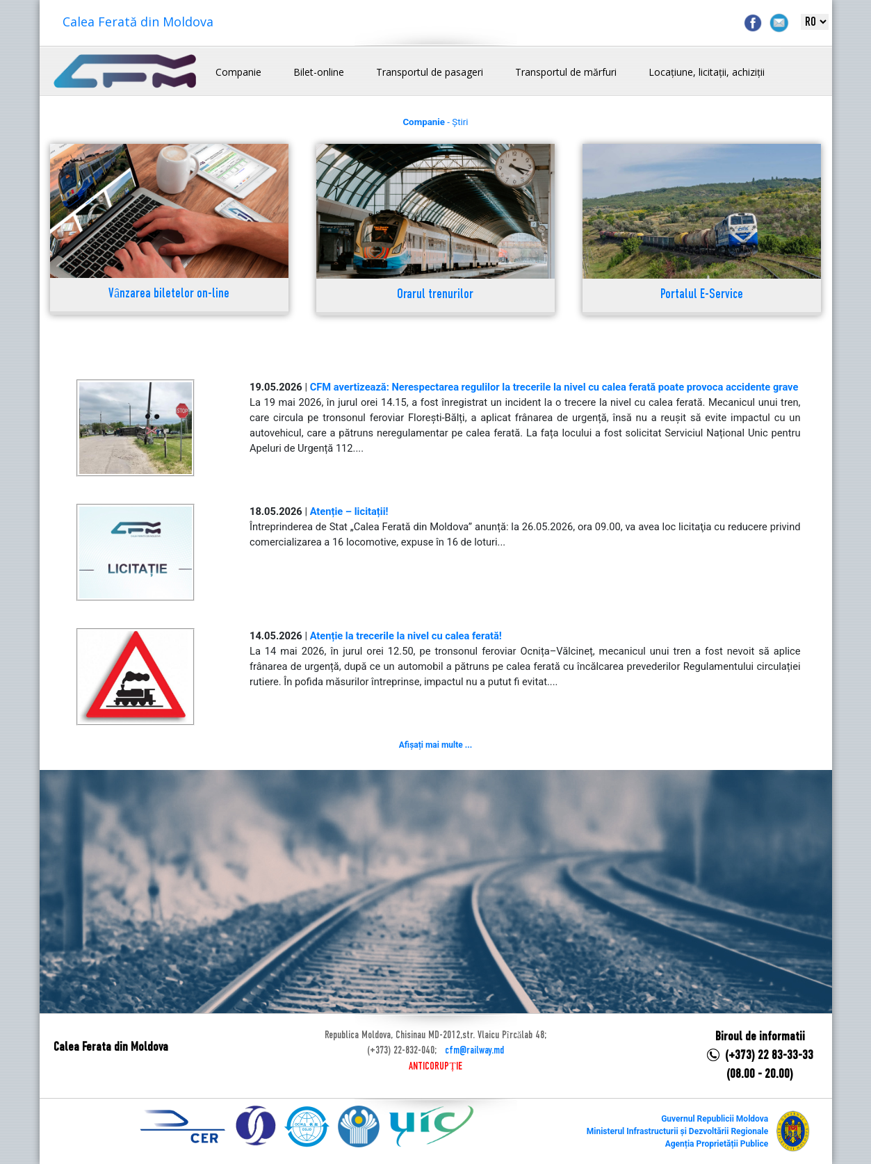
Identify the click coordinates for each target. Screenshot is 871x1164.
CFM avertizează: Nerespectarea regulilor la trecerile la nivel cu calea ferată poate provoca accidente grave (554, 387)
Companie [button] (238, 72)
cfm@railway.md (474, 1051)
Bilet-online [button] (318, 72)
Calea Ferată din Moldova (138, 21)
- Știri (435, 122)
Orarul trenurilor (435, 295)
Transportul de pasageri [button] (429, 72)
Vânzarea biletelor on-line (168, 294)
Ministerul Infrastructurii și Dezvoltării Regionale (677, 1131)
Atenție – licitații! (349, 511)
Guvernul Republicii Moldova (714, 1119)
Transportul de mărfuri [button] (566, 72)
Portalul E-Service (701, 295)
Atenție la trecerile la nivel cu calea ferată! (406, 636)
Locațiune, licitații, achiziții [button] (707, 72)
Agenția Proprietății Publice (716, 1144)
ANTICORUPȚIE (435, 1067)
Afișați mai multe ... (435, 745)
